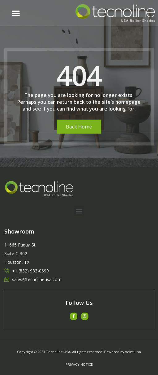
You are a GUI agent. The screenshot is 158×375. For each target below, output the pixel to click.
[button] (15, 12)
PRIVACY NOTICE (79, 364)
